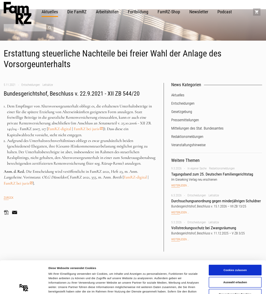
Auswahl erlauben (235, 249)
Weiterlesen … (180, 186)
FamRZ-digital (59, 128)
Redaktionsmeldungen (222, 168)
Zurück (8, 198)
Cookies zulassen (235, 237)
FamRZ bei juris (86, 128)
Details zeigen (196, 286)
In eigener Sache (197, 168)
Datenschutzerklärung (63, 272)
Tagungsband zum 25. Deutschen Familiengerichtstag (212, 174)
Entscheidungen (30, 85)
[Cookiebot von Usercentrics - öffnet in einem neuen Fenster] (24, 287)
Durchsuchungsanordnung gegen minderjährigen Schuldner (216, 201)
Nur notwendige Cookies (235, 261)
